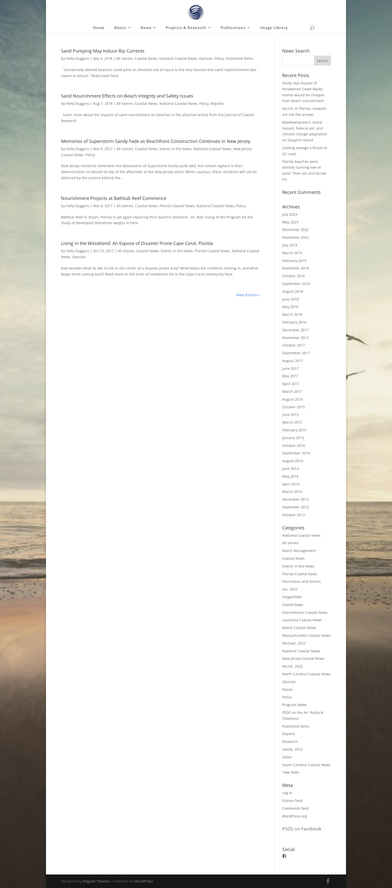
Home (99, 28)
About (120, 28)
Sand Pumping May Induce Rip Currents (102, 51)
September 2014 (296, 453)
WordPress (143, 881)
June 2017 (290, 368)
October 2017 (293, 345)
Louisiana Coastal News (302, 620)
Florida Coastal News (177, 205)
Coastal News (146, 58)
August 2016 (292, 399)
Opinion (205, 58)
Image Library (274, 28)
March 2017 (292, 391)
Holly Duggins (77, 58)
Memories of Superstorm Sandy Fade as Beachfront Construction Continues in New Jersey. (156, 141)
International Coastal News (305, 612)
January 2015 (293, 437)
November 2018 (295, 268)
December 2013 (295, 499)
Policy (219, 58)
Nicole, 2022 (292, 666)
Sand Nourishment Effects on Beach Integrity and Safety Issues (127, 96)
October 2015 (293, 407)
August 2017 (292, 360)
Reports (217, 103)
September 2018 (296, 283)
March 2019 (292, 252)
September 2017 (296, 353)
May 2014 (290, 476)
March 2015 (292, 422)
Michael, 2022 (294, 643)
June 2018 (290, 299)
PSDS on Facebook (301, 829)
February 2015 (294, 430)
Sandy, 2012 (292, 749)
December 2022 (295, 229)
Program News (294, 704)
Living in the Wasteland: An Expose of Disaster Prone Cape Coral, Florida (137, 243)
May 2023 (290, 222)
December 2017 (295, 330)
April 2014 (290, 484)
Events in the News (176, 148)
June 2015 (290, 414)
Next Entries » (248, 294)
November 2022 (295, 237)
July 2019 (289, 245)
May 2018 (290, 306)
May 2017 (290, 376)
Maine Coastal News (299, 627)
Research (290, 741)
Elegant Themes (96, 881)
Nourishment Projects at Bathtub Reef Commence (113, 198)
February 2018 (294, 322)
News (146, 28)
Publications (233, 28)
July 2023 (289, 214)
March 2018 (292, 314)
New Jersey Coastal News (303, 658)
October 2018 (293, 275)
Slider (287, 757)
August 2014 (292, 460)
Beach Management (299, 550)
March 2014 (292, 491)
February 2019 (294, 260)
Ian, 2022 (290, 589)
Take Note (290, 772)
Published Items (239, 58)
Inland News (292, 604)
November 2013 (295, 507)
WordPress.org (294, 816)
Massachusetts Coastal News (306, 635)
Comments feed (295, 808)
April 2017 (290, 383)
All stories (124, 58)
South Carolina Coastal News (306, 764)
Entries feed (292, 800)
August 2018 (292, 291)
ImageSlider (292, 597)
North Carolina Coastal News (306, 674)
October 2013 (293, 514)
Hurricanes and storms (301, 581)
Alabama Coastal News (301, 535)
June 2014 (290, 468)
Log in (287, 792)
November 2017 (295, 337)
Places (287, 689)
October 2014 (293, 445)
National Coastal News (178, 58)
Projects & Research (186, 28)
